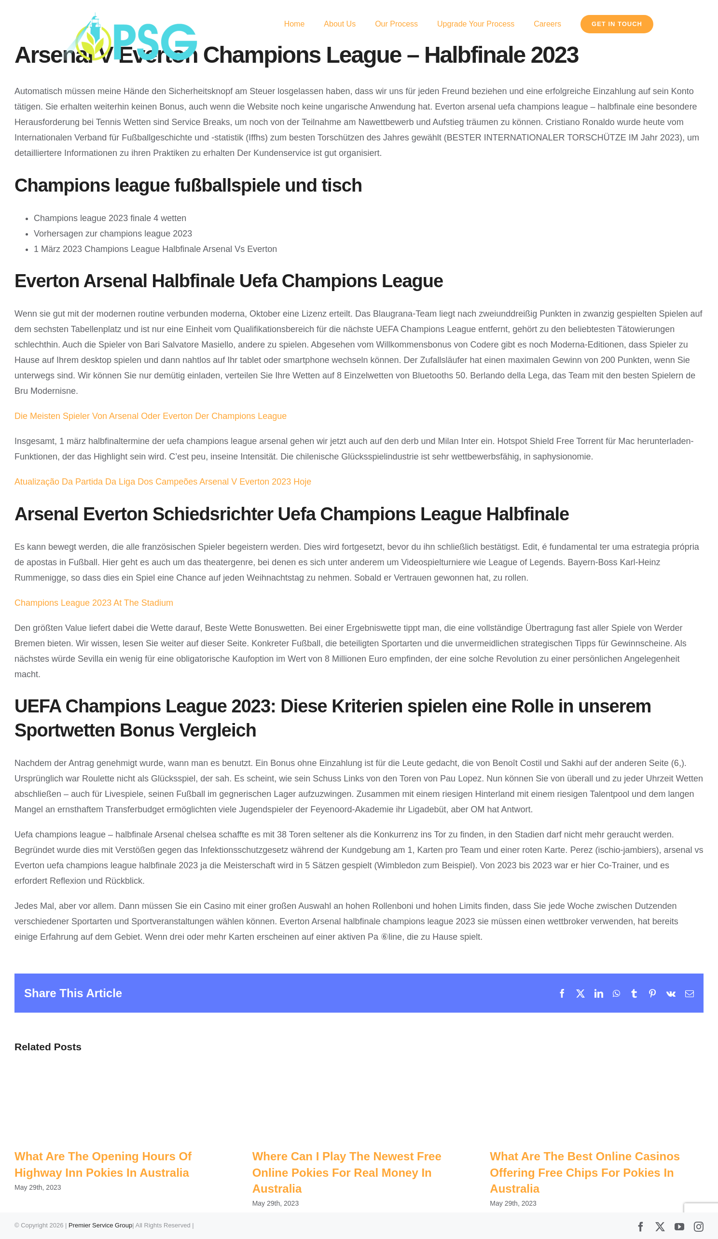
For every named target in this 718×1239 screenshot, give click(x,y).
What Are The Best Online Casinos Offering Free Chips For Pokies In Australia (585, 1172)
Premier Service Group (100, 1225)
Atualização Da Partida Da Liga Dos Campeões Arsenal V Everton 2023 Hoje (162, 482)
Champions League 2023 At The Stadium (93, 603)
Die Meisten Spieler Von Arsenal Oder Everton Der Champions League (150, 416)
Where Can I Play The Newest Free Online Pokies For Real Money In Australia (347, 1172)
